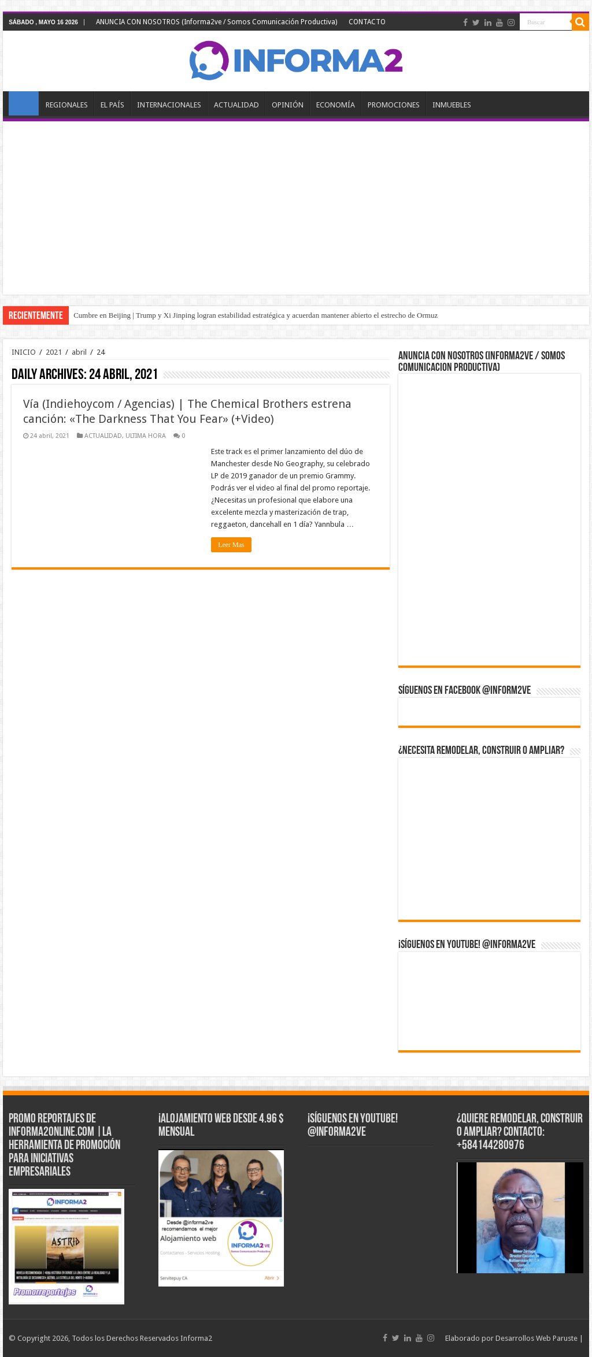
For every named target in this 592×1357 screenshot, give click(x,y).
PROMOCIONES (394, 105)
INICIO (24, 103)
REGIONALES (67, 105)
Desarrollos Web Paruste (536, 1338)
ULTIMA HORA (145, 436)
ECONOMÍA (335, 105)
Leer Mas (231, 545)
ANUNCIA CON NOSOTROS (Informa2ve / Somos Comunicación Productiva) (216, 22)
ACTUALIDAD (236, 105)
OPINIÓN (288, 105)
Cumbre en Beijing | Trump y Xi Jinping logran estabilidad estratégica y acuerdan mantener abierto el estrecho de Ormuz (255, 315)
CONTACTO (367, 22)
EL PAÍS (112, 105)
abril (79, 352)
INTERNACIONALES (169, 105)
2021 (54, 352)
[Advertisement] (296, 208)
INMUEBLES (451, 105)
